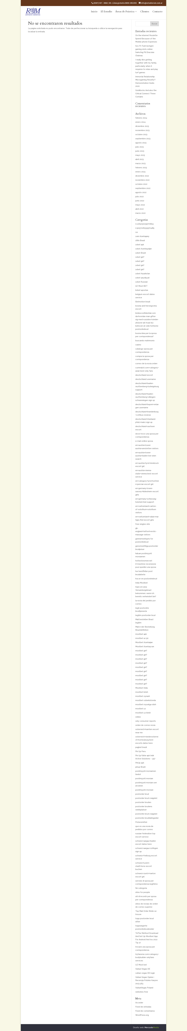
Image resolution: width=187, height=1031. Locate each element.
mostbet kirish (141, 692)
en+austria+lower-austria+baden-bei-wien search (145, 455)
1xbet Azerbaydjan (143, 249)
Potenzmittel (141, 822)
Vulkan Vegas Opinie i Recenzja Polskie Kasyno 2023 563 (146, 980)
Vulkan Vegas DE (142, 969)
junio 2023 (139, 151)
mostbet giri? (141, 651)
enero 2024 (140, 122)
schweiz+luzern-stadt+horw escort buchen (143, 866)
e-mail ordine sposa (144, 441)
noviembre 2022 (142, 180)
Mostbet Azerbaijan (144, 642)
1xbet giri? (139, 257)
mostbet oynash (142, 696)
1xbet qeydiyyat (142, 278)
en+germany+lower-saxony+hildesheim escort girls (147, 491)
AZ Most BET (141, 286)
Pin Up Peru (140, 751)
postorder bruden (143, 802)
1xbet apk (139, 244)
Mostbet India (141, 688)
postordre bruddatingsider (147, 818)
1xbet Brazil (140, 253)
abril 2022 (139, 209)
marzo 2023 (140, 163)
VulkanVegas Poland (144, 988)
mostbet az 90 (141, 638)
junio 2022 (139, 201)
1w (136, 232)
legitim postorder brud (145, 615)
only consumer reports (145, 721)
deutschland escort (144, 375)
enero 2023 (140, 172)
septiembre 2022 (142, 188)
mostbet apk (141, 634)
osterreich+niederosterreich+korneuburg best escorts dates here (146, 740)
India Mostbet (141, 583)
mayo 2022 (140, 205)
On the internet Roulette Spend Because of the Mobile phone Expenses (146, 38)
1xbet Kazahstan (142, 273)
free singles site (142, 524)
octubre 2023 (141, 134)
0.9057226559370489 (144, 228)
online (138, 717)
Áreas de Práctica (124, 12)
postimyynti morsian (144, 778)
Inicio (94, 12)
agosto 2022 (140, 192)
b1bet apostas (141, 290)
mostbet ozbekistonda (145, 700)
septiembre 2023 (142, 138)
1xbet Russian (141, 282)
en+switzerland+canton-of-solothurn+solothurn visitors (145, 509)
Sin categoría (141, 888)
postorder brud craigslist (146, 798)
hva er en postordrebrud (146, 579)
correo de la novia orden (146, 363)
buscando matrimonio (145, 340)
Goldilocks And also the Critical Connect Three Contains (146, 93)
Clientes (144, 12)
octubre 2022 (141, 184)
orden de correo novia (145, 725)
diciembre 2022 (142, 176)
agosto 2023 (140, 143)
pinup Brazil (140, 767)
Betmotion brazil (142, 302)
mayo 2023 (140, 155)
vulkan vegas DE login (145, 973)
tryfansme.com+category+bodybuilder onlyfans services (147, 957)
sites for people (142, 892)
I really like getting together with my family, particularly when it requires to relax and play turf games (146, 66)
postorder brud (142, 794)
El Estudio (106, 12)
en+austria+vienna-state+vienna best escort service (146, 473)
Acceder (139, 1003)
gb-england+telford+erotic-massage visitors (146, 531)
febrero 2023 (141, 167)
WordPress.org (142, 1015)
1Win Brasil (140, 240)
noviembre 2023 (142, 130)
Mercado (152, 1027)
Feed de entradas (143, 1007)
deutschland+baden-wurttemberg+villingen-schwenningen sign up (145, 397)
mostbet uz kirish (143, 713)
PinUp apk (139, 763)
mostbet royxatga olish (145, 704)
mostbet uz (140, 708)
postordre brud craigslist (146, 814)
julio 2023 (139, 147)
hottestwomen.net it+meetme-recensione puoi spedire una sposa (145, 564)
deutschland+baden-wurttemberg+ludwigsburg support (147, 386)
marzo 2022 (140, 213)
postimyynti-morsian (144, 790)
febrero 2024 (141, 118)
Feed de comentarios (145, 1011)
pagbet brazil (141, 747)
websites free (141, 992)
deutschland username (145, 379)
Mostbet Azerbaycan (144, 646)
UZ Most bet (141, 965)
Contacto (157, 12)
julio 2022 (139, 196)
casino (138, 345)
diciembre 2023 (142, 126)
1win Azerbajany (142, 236)
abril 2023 (139, 159)
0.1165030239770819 (144, 224)
